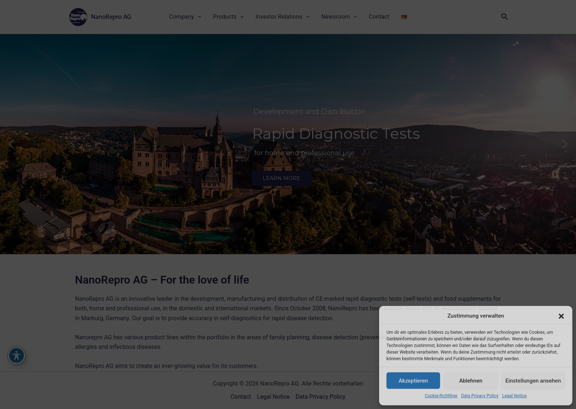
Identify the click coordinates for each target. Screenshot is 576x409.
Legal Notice (514, 395)
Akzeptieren (413, 380)
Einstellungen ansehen (533, 380)
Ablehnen (470, 380)
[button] (561, 316)
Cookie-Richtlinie (441, 395)
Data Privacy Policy (479, 395)
